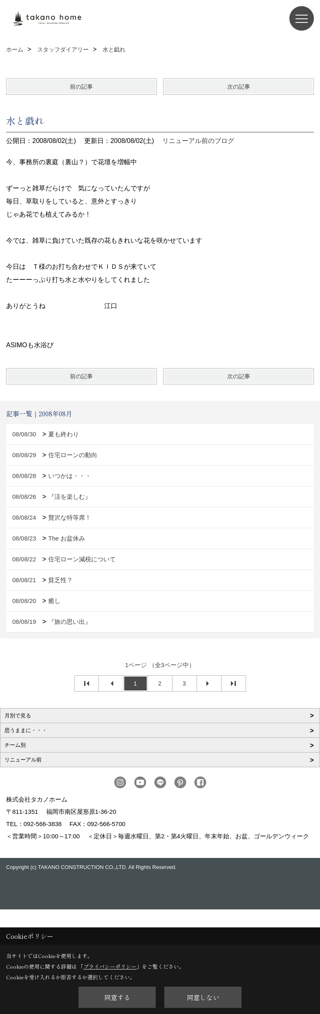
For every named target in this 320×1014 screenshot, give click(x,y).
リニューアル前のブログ (198, 140)
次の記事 (238, 86)
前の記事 (81, 86)
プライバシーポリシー (110, 966)
